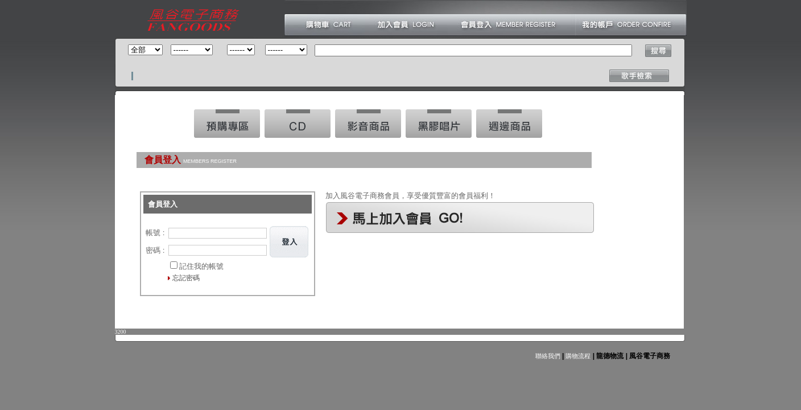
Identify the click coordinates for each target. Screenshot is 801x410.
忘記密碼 (186, 278)
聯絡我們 (547, 355)
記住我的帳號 (201, 266)
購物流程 (577, 355)
